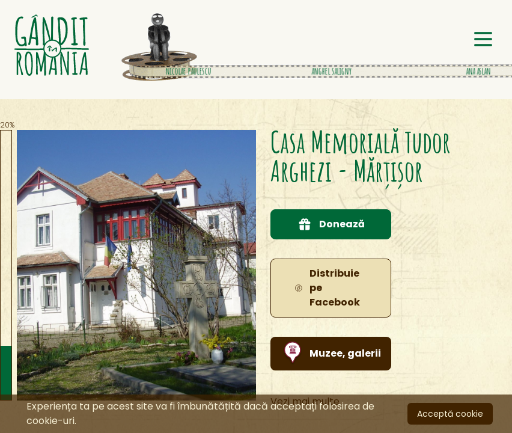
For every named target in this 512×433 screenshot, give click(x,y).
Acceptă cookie (450, 414)
